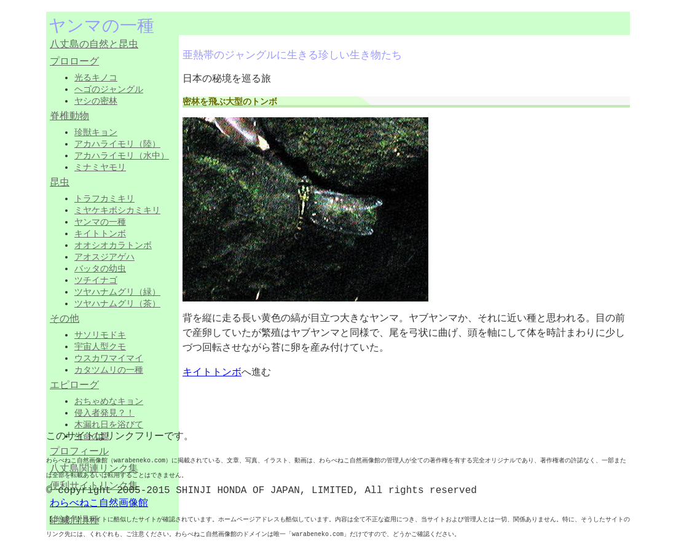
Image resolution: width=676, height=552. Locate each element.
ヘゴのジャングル (108, 89)
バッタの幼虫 (100, 268)
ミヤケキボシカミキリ (117, 210)
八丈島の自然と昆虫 (94, 45)
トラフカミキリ (104, 198)
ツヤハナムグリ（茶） (117, 303)
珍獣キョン (95, 132)
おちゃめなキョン (108, 401)
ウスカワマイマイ (108, 358)
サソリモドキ (100, 335)
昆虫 (59, 183)
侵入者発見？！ (104, 413)
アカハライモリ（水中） (121, 155)
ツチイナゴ (95, 280)
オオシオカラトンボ (113, 245)
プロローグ (74, 62)
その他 (64, 319)
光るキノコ (95, 77)
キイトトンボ (100, 233)
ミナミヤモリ (100, 167)
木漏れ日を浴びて (108, 424)
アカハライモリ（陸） (117, 144)
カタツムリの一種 (108, 370)
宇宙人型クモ (100, 346)
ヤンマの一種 (100, 222)
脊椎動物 (69, 116)
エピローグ (74, 385)
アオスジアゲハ (104, 257)
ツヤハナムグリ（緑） (117, 292)
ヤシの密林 (95, 101)
